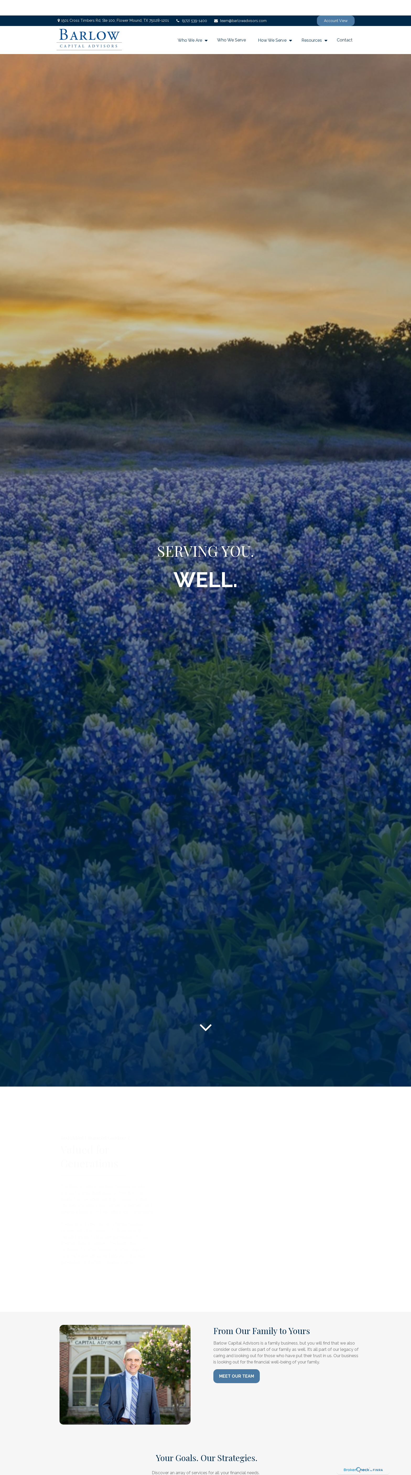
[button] (191, 24)
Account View (336, 5)
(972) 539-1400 (191, 5)
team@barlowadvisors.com (240, 5)
